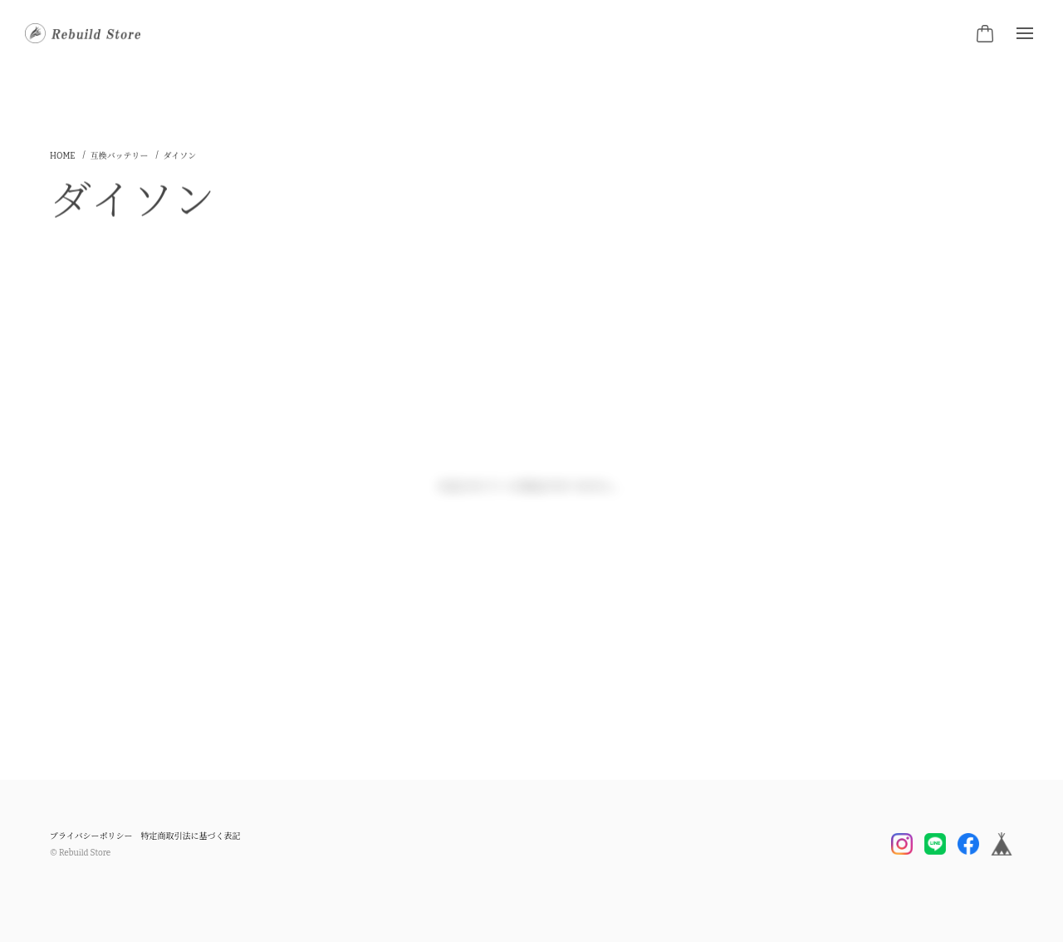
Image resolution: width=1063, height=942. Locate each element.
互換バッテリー (120, 160)
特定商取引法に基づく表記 (191, 836)
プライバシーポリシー (91, 836)
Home (63, 160)
